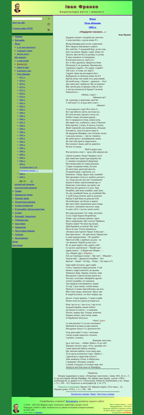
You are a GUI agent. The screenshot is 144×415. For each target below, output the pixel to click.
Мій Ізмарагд (20, 60)
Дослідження (21, 258)
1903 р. (22, 187)
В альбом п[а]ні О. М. (28, 180)
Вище (93, 394)
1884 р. (22, 121)
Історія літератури (24, 222)
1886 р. (22, 128)
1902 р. (22, 176)
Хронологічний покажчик (25, 202)
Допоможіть (72, 401)
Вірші (17, 45)
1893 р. (22, 152)
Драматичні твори (24, 210)
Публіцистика (21, 238)
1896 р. (22, 163)
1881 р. (22, 110)
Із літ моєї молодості (26, 49)
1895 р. (22, 159)
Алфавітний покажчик (24, 198)
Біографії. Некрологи (25, 234)
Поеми (18, 206)
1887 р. (22, 131)
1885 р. (22, 124)
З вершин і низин (24, 53)
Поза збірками (23, 79)
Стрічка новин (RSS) (22, 28)
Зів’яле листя (23, 56)
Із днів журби (23, 64)
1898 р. (22, 166)
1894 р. (22, 156)
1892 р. (22, 149)
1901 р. (22, 173)
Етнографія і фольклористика (30, 226)
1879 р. (22, 103)
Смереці (38, 412)
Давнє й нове (23, 71)
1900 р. (22, 169)
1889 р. (22, 138)
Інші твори (20, 242)
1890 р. (22, 142)
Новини (18, 37)
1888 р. (22, 135)
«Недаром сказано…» (29, 183)
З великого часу (24, 75)
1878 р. (22, 100)
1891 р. (22, 145)
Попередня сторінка (80, 394)
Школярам (17, 266)
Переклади (20, 246)
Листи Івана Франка (25, 250)
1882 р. (22, 114)
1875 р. (22, 93)
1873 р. (22, 86)
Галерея (19, 254)
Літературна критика (25, 218)
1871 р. (22, 83)
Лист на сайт (18, 23)
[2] (32, 195)
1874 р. (22, 89)
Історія (18, 230)
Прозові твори (22, 214)
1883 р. (22, 117)
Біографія (20, 41)
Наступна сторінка (105, 394)
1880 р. (22, 107)
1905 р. (22, 190)
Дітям (15, 262)
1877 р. (22, 96)
